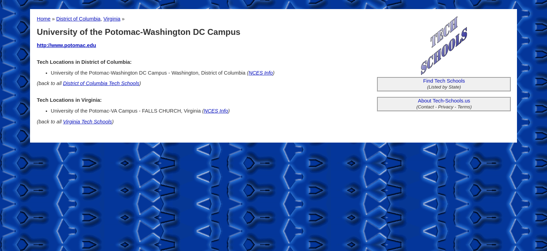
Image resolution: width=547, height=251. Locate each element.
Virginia (111, 19)
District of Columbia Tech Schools (101, 83)
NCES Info (261, 73)
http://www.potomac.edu (66, 45)
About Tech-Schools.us (444, 101)
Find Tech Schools (444, 81)
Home (44, 19)
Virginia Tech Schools (87, 121)
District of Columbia (78, 19)
